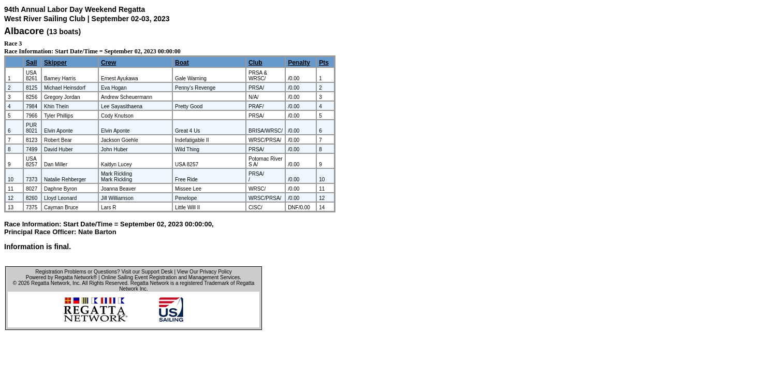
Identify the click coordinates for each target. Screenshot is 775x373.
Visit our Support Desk (146, 272)
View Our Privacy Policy (204, 272)
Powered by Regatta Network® (61, 277)
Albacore (24, 31)
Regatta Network (50, 283)
